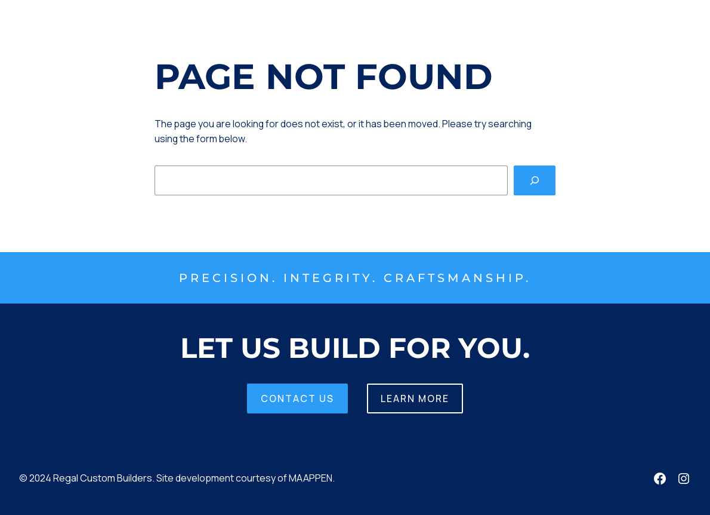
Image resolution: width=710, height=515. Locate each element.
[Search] (534, 180)
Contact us (297, 398)
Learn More (415, 398)
